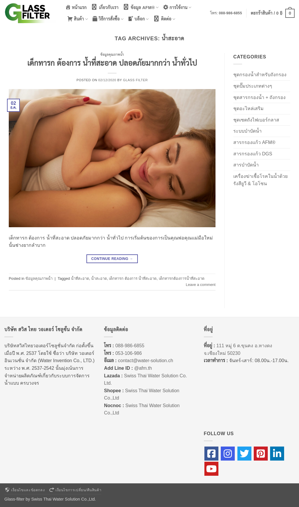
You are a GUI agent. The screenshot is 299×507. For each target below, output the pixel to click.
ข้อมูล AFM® (141, 7)
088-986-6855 (230, 13)
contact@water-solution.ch (145, 360)
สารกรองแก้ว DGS (252, 153)
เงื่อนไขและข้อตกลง (24, 490)
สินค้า (77, 19)
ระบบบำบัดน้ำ (247, 131)
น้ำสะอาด (99, 278)
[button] (273, 13)
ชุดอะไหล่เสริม (248, 108)
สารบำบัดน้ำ (246, 164)
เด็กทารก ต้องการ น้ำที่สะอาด (133, 278)
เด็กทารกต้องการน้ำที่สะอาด (181, 278)
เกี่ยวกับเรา (105, 7)
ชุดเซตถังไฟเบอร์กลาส (256, 119)
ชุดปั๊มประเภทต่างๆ (252, 86)
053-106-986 (128, 353)
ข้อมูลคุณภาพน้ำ (112, 54)
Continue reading (112, 259)
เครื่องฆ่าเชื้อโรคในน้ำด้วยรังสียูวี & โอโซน (260, 180)
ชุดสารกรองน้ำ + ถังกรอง (259, 97)
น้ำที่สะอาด (80, 278)
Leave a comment (200, 284)
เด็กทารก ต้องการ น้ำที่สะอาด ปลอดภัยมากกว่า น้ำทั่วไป (112, 63)
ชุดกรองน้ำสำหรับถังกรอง (259, 74)
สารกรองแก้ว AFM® (254, 142)
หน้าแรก (76, 7)
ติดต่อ (164, 19)
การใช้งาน (177, 7)
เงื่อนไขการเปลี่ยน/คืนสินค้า (75, 490)
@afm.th (143, 368)
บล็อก (138, 19)
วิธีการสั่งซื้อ (108, 19)
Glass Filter (135, 80)
